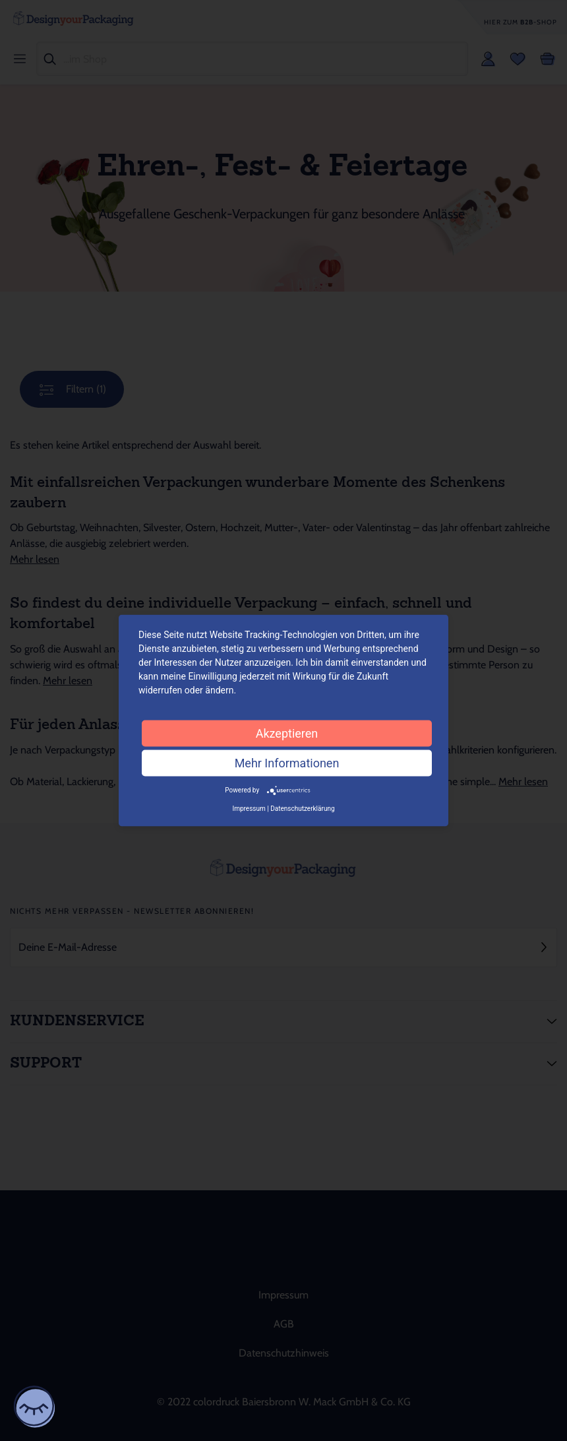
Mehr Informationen (287, 763)
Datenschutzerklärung (302, 808)
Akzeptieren (287, 733)
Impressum (248, 808)
